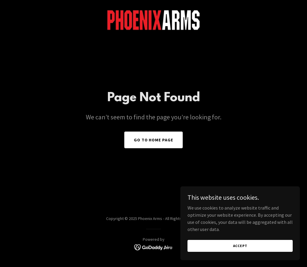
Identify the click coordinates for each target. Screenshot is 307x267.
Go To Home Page (153, 140)
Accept (240, 245)
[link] (153, 20)
